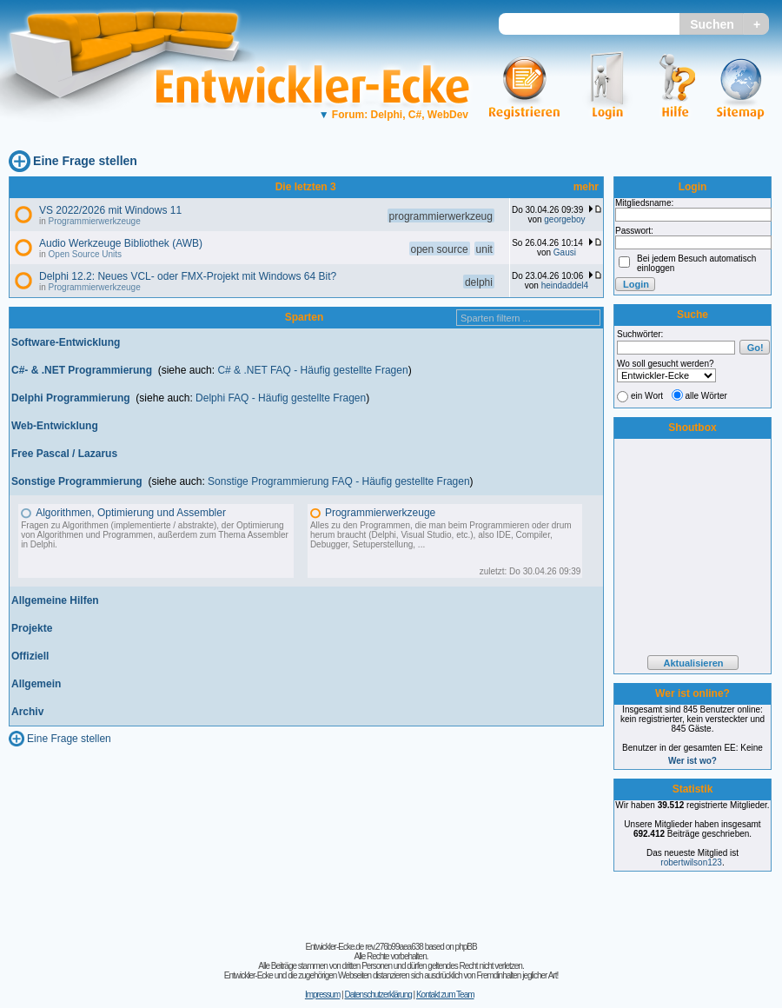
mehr (586, 187)
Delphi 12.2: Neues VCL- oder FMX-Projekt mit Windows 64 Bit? (187, 276)
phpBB (466, 947)
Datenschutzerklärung (377, 994)
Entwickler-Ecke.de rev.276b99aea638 (363, 947)
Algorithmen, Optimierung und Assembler (131, 513)
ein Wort (647, 396)
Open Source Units (86, 254)
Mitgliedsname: (644, 203)
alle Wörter (706, 396)
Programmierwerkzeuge (95, 221)
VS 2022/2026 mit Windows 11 (110, 210)
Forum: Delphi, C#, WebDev (393, 115)
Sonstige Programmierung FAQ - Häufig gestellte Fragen (338, 481)
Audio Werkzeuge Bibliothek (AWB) (120, 243)
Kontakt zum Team (445, 994)
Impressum (322, 994)
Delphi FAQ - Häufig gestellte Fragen (281, 398)
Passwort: (634, 230)
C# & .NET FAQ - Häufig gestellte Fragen (312, 370)
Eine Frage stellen (85, 161)
